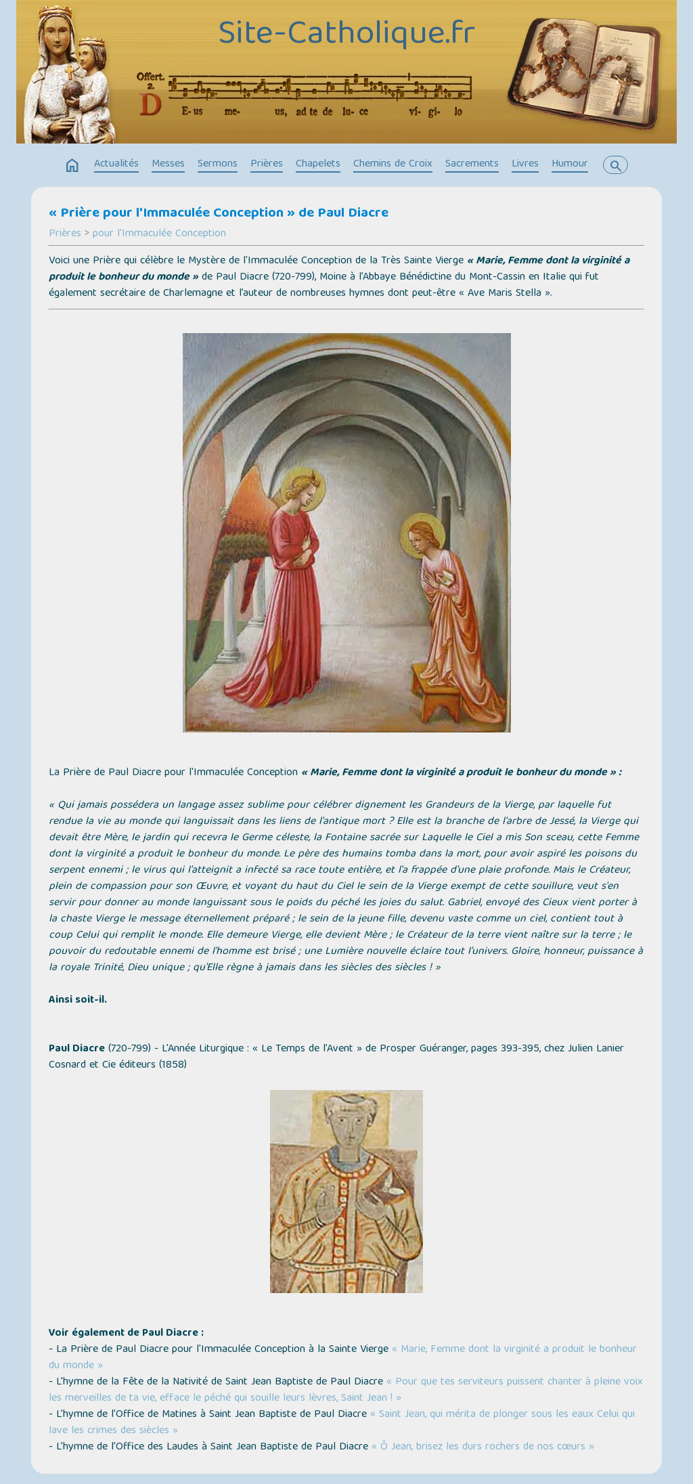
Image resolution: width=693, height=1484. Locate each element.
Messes (168, 164)
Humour (570, 164)
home (72, 166)
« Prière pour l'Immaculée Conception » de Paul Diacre (218, 214)
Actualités (116, 164)
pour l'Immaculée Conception (159, 234)
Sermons (218, 164)
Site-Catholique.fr (346, 36)
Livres (525, 164)
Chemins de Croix (392, 164)
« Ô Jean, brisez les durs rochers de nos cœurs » (481, 1447)
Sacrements (472, 164)
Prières (266, 164)
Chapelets (318, 164)
